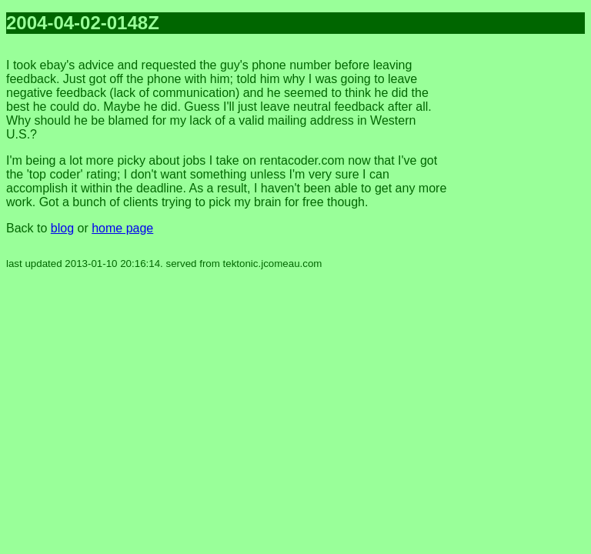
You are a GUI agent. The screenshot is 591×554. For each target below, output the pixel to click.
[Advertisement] (523, 277)
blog (62, 228)
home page (122, 228)
